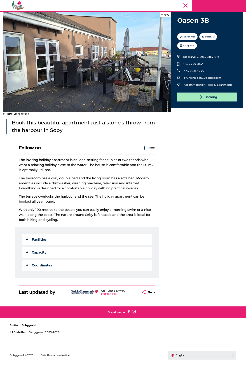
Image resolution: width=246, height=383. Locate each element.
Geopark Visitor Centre (118, 23)
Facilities (36, 257)
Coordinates (39, 282)
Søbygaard (236, 15)
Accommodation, (195, 101)
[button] (131, 309)
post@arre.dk (102, 310)
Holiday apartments (219, 101)
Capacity (36, 269)
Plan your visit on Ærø (154, 23)
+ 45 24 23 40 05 (194, 87)
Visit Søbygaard (87, 23)
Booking (206, 114)
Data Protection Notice (57, 376)
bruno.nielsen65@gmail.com (202, 94)
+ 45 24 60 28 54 (193, 80)
